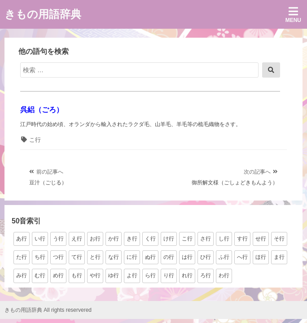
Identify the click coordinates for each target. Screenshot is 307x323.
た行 (21, 257)
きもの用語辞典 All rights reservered (48, 310)
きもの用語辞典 (42, 14)
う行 (58, 239)
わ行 (224, 275)
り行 (168, 275)
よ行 (132, 275)
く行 (150, 239)
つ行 (58, 257)
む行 (40, 275)
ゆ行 (113, 275)
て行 (76, 257)
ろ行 (205, 275)
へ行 (242, 257)
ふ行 (224, 257)
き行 (132, 239)
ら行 (150, 275)
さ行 (205, 239)
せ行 (260, 239)
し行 (224, 239)
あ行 (21, 239)
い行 (40, 239)
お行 (95, 239)
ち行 (40, 257)
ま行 (279, 257)
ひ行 (205, 257)
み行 (21, 275)
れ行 (187, 275)
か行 (113, 239)
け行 (168, 239)
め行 (58, 275)
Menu (293, 14)
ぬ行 (150, 257)
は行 (187, 257)
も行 (76, 275)
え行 (76, 239)
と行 (95, 257)
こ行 (35, 139)
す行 (242, 239)
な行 (113, 257)
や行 (95, 275)
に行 (132, 257)
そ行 (279, 239)
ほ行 (260, 257)
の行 (168, 257)
